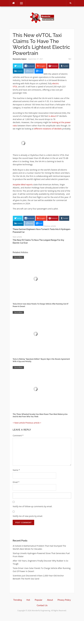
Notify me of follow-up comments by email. (32, 506)
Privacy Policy (64, 600)
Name (16, 470)
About (50, 600)
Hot (28, 600)
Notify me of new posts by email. (28, 516)
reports (23, 184)
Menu (20, 3)
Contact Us (42, 605)
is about (52, 116)
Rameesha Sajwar (20, 59)
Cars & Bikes (18, 257)
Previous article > (33, 422)
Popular (38, 600)
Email (16, 482)
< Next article (19, 422)
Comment (18, 435)
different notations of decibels (48, 128)
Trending (17, 600)
